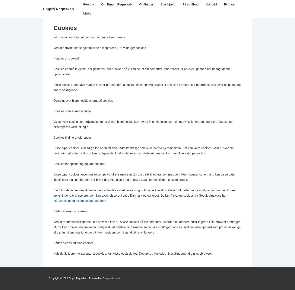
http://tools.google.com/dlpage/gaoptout (79, 200)
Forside (88, 4)
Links (87, 13)
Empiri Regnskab (58, 9)
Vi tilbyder (146, 4)
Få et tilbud (190, 4)
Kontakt (211, 4)
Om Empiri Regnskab (116, 4)
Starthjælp (167, 4)
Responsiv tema (111, 278)
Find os (229, 4)
